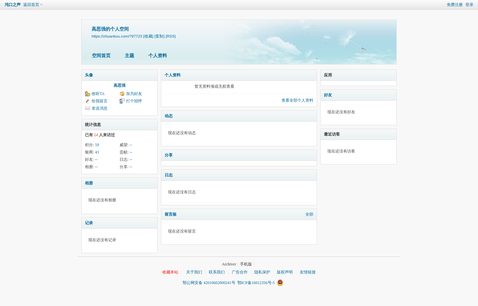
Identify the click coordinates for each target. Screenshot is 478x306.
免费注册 (455, 4)
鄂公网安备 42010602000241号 (210, 282)
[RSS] (171, 36)
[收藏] (148, 36)
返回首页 (31, 4)
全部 (309, 214)
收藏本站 (170, 272)
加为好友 (134, 93)
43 (97, 152)
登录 (469, 4)
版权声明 (285, 272)
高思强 (119, 85)
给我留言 (100, 101)
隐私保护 (262, 272)
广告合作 (240, 272)
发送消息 (100, 108)
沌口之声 (13, 4)
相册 (89, 183)
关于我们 (194, 272)
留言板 (171, 214)
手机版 (246, 264)
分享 (169, 155)
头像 (89, 75)
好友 (328, 95)
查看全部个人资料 (297, 100)
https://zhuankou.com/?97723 (117, 36)
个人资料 (157, 55)
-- (130, 145)
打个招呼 (134, 101)
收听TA (98, 93)
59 (97, 145)
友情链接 (308, 272)
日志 (169, 175)
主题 (129, 55)
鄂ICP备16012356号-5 (256, 282)
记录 (89, 223)
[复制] (159, 36)
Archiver (229, 264)
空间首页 (101, 55)
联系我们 (217, 272)
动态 (169, 116)
